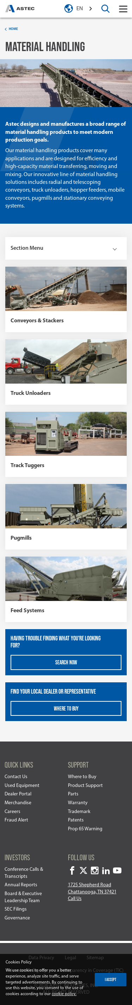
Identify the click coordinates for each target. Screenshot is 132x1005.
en (79, 9)
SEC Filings (16, 909)
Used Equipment (22, 785)
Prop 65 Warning (85, 829)
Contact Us (16, 777)
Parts (73, 794)
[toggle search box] (105, 9)
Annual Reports (21, 885)
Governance (17, 918)
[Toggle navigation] (123, 9)
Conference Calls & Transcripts (24, 873)
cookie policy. (64, 994)
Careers (12, 811)
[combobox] (85, 8)
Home (13, 29)
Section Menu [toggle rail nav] (27, 248)
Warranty (78, 803)
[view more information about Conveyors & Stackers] (66, 299)
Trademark (79, 811)
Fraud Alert (16, 820)
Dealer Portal (18, 794)
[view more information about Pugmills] (66, 517)
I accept (110, 979)
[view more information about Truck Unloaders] (66, 372)
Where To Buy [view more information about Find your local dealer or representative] (66, 708)
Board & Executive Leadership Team (23, 897)
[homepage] (19, 9)
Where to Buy (82, 777)
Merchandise (18, 803)
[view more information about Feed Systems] (66, 589)
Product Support (85, 785)
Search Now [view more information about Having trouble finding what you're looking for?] (66, 662)
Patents (76, 820)
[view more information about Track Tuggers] (66, 444)
